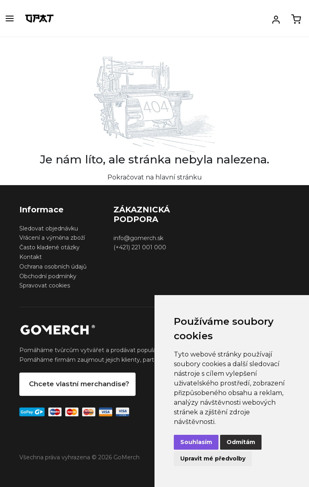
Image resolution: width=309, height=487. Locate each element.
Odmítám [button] (241, 442)
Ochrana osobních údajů (53, 266)
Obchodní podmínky (47, 276)
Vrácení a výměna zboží (52, 237)
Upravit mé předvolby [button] (212, 458)
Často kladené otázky (49, 247)
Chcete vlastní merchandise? (79, 384)
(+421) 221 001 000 (139, 247)
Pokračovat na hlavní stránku (154, 177)
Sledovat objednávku (48, 228)
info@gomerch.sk (138, 238)
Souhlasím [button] (196, 442)
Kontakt (30, 257)
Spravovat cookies (44, 285)
